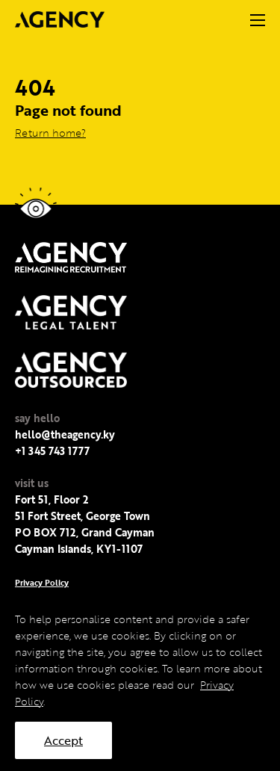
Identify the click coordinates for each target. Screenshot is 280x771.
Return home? (50, 132)
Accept (63, 740)
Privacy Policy (42, 582)
